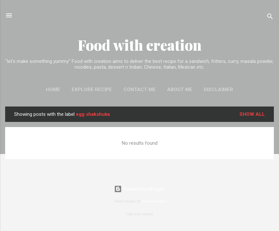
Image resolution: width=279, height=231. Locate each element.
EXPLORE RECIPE (92, 89)
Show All (252, 114)
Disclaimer (218, 89)
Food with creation (140, 44)
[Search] (270, 17)
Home (53, 89)
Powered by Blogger (139, 189)
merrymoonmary (153, 201)
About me (179, 89)
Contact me (139, 89)
